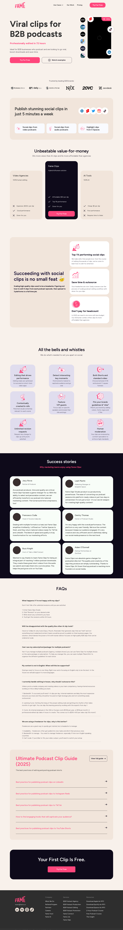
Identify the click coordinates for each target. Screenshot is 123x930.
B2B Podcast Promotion (71, 909)
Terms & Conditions (74, 928)
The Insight (90, 914)
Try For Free (97, 5)
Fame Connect (68, 912)
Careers (48, 909)
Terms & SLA (102, 928)
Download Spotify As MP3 (95, 904)
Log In (60, 928)
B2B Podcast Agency (70, 901)
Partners (48, 906)
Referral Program (51, 904)
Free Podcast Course (94, 912)
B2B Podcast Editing (70, 906)
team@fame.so (19, 904)
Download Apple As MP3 (95, 901)
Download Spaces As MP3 (95, 906)
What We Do (49, 901)
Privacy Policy (90, 928)
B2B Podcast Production (72, 904)
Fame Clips (67, 917)
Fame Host (49, 912)
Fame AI (48, 914)
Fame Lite (66, 914)
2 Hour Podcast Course (94, 909)
